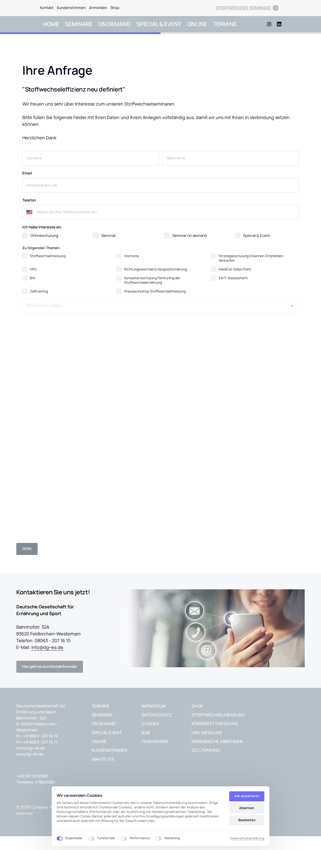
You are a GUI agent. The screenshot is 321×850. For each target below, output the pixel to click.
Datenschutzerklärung (247, 838)
